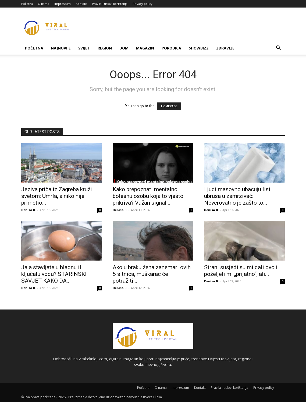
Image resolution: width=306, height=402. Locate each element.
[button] (278, 48)
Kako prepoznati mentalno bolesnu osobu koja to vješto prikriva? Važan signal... (148, 196)
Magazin (145, 48)
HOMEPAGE (169, 106)
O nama (43, 4)
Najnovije (61, 48)
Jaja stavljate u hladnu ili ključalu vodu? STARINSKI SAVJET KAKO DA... (54, 274)
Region (105, 48)
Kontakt (81, 4)
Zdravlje (225, 48)
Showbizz (199, 48)
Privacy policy (142, 4)
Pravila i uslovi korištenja (109, 4)
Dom (124, 48)
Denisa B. (28, 210)
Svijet (84, 48)
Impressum (62, 4)
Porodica (171, 48)
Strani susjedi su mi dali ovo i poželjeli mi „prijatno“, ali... (240, 270)
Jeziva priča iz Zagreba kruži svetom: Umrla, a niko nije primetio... (56, 196)
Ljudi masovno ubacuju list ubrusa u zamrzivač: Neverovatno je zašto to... (237, 196)
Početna (27, 4)
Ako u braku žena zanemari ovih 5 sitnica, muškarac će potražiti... (152, 274)
